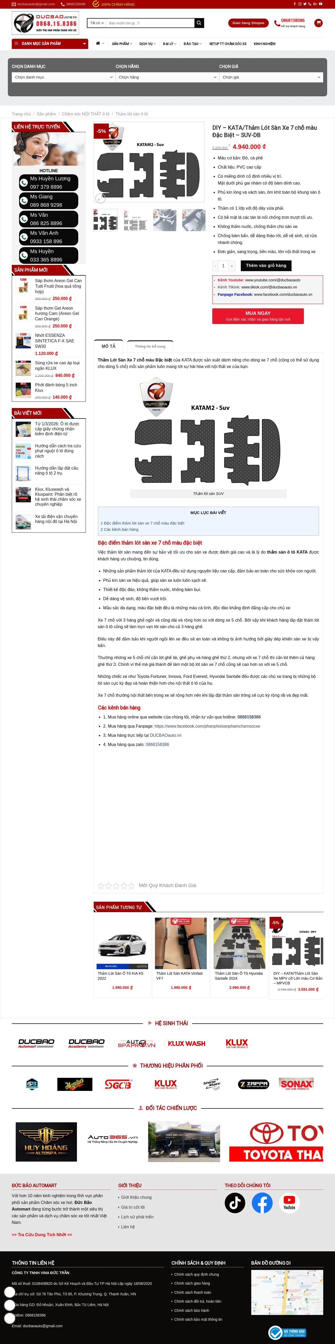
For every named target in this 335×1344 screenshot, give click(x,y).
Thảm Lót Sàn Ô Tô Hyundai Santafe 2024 (239, 975)
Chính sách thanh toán (192, 1292)
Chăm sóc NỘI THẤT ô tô (86, 114)
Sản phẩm (122, 43)
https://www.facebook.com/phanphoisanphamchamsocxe (207, 726)
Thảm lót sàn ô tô (131, 114)
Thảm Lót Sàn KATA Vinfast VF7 (179, 975)
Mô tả (108, 346)
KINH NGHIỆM (265, 44)
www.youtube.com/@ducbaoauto (272, 280)
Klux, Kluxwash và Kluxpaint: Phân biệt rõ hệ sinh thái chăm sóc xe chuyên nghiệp (58, 497)
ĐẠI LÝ (169, 43)
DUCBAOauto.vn (166, 735)
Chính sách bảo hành (191, 1310)
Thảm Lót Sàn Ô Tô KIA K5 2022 (120, 975)
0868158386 (249, 717)
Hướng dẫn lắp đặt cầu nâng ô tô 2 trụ (56, 470)
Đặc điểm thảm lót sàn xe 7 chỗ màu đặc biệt (143, 523)
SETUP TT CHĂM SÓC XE (228, 44)
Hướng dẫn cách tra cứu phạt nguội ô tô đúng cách (58, 451)
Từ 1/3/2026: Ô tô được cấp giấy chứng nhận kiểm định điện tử (57, 429)
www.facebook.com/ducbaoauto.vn (283, 294)
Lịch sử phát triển (137, 1217)
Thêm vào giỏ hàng (266, 265)
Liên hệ (128, 1227)
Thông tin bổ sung (150, 346)
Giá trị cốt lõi (133, 1207)
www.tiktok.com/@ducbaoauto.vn (269, 287)
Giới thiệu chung (136, 1197)
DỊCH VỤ (147, 43)
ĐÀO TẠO (193, 43)
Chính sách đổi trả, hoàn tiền (197, 1301)
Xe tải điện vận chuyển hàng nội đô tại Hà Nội (56, 519)
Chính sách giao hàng (192, 1283)
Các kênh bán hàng (119, 529)
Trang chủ (21, 114)
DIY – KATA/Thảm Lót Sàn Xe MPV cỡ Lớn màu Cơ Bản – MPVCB (297, 978)
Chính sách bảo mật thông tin (198, 1319)
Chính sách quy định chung (196, 1274)
